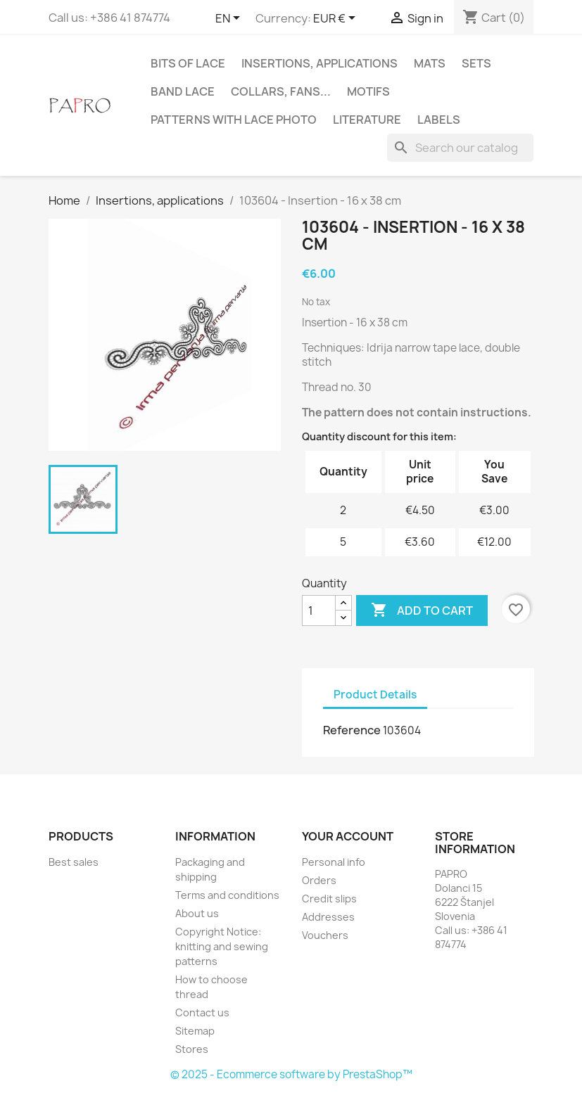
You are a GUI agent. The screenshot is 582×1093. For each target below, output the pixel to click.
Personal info (333, 862)
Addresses (328, 916)
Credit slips (329, 898)
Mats (429, 63)
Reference (352, 730)
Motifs (368, 91)
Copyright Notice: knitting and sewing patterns (221, 946)
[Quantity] (319, 610)
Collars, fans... (281, 91)
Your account (347, 836)
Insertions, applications (319, 63)
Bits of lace (188, 63)
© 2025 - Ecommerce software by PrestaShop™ (291, 1074)
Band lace (183, 91)
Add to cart (422, 610)
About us (197, 913)
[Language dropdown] (230, 19)
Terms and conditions (227, 895)
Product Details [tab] (375, 694)
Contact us (202, 1012)
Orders (319, 880)
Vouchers (325, 935)
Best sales (74, 862)
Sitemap (195, 1030)
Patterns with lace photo (234, 119)
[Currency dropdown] (336, 19)
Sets (476, 63)
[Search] (460, 148)
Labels (438, 119)
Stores (191, 1049)
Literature (367, 119)
